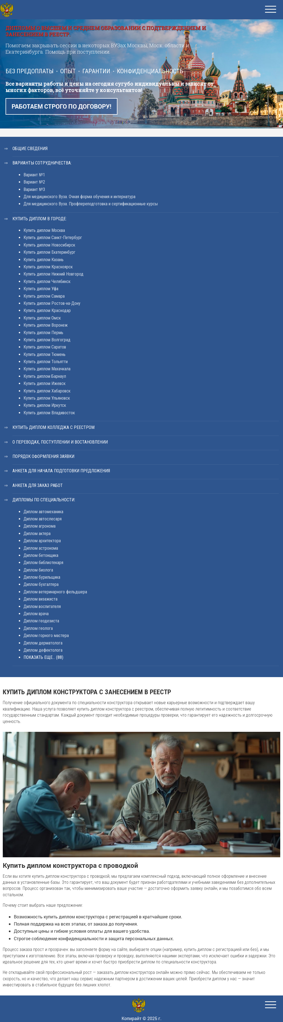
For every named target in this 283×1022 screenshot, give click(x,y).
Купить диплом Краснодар (47, 310)
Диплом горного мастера (46, 635)
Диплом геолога (38, 628)
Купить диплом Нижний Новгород (53, 274)
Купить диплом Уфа (40, 288)
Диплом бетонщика (40, 555)
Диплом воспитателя (42, 606)
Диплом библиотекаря (43, 562)
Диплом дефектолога (42, 650)
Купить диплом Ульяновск (46, 398)
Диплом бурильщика (41, 577)
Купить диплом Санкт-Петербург (52, 237)
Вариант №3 (34, 189)
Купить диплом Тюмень (44, 354)
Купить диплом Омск (42, 318)
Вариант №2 (34, 182)
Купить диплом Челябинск (46, 281)
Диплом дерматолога (42, 643)
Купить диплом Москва (44, 230)
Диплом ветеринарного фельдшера (55, 591)
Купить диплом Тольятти (45, 361)
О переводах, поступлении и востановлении (60, 442)
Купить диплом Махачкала (46, 368)
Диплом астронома (40, 548)
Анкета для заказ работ (37, 485)
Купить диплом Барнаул (44, 376)
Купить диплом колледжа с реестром (53, 427)
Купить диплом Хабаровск (46, 391)
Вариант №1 (34, 174)
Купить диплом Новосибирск (49, 245)
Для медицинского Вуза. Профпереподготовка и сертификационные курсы (90, 203)
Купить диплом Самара (44, 296)
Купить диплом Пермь (43, 332)
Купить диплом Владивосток (49, 412)
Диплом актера (37, 533)
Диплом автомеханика (43, 511)
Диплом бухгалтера (41, 584)
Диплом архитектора (42, 540)
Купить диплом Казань (43, 259)
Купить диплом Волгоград (46, 339)
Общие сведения (30, 148)
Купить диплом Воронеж (45, 325)
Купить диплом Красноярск (48, 266)
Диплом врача (36, 613)
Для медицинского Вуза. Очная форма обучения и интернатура (79, 196)
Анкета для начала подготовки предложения (61, 470)
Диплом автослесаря (42, 519)
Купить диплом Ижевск (44, 383)
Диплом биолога (38, 570)
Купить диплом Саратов (44, 347)
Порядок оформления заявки (43, 456)
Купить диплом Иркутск (44, 405)
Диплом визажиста (40, 599)
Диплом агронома (39, 526)
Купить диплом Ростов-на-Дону (51, 303)
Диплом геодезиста (41, 620)
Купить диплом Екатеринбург (49, 252)
